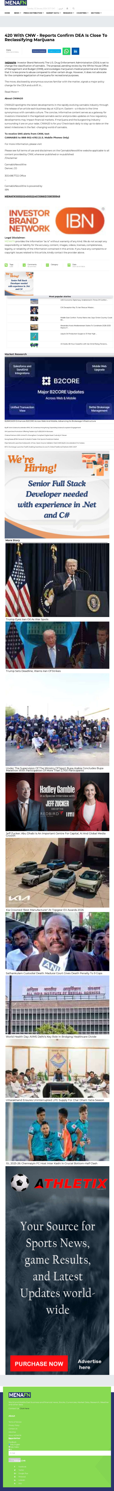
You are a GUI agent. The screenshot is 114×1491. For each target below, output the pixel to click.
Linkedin (19, 1473)
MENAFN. (20, 1484)
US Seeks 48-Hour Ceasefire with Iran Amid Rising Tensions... (84, 344)
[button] (67, 8)
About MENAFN (15, 1428)
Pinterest (20, 1469)
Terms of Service (15, 1414)
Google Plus (21, 1466)
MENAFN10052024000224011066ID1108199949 (32, 196)
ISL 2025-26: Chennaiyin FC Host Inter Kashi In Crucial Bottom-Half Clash (51, 1156)
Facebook (20, 1459)
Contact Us (13, 1421)
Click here (24, 1401)
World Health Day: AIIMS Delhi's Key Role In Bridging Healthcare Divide (50, 1031)
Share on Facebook (39, 51)
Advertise (12, 1425)
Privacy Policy (14, 1418)
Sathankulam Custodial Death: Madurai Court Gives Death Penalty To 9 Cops (53, 968)
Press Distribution (33, 13)
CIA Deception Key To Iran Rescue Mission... (77, 307)
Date (8, 50)
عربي (61, 8)
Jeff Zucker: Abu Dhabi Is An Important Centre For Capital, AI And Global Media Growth (55, 831)
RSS (18, 1476)
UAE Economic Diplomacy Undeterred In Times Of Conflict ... (84, 300)
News (16, 13)
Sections (95, 13)
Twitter (19, 1463)
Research (67, 13)
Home (7, 13)
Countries (82, 13)
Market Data (52, 13)
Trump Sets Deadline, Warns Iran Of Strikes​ (32, 669)
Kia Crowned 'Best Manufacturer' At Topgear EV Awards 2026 (44, 906)
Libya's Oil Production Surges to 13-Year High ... (78, 334)
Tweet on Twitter (54, 51)
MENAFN (10, 62)
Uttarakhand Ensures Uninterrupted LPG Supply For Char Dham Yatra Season (54, 1093)
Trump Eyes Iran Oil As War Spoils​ (26, 618)
